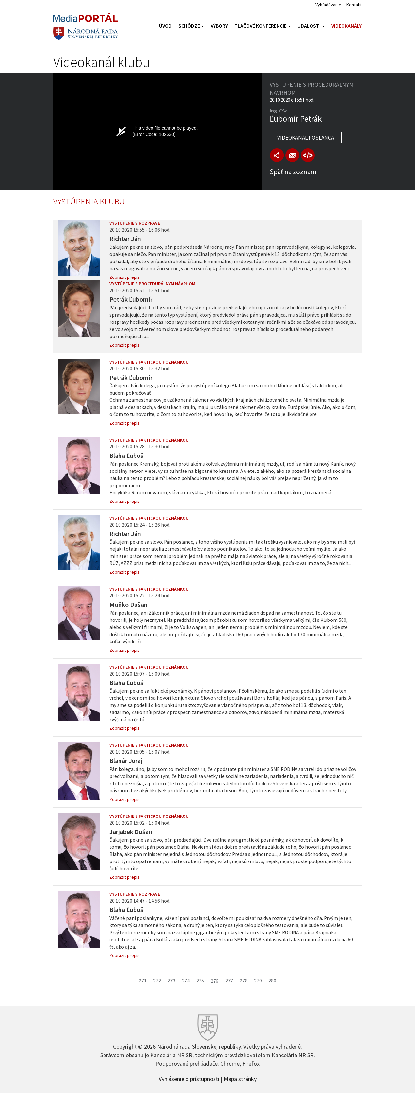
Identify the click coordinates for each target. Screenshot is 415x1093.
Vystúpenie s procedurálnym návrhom (152, 284)
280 (272, 980)
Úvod (165, 26)
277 (229, 980)
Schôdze (191, 26)
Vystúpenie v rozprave (134, 223)
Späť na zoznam (293, 171)
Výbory (219, 26)
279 (258, 980)
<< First (119, 981)
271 (143, 980)
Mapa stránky (240, 1078)
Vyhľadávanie (328, 4)
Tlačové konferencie (262, 26)
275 (200, 980)
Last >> (296, 981)
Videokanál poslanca (305, 137)
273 (171, 980)
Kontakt (354, 4)
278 (243, 980)
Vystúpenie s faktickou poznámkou (149, 362)
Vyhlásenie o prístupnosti (189, 1078)
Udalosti (311, 26)
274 (186, 980)
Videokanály (346, 26)
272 (157, 980)
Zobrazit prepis (124, 277)
